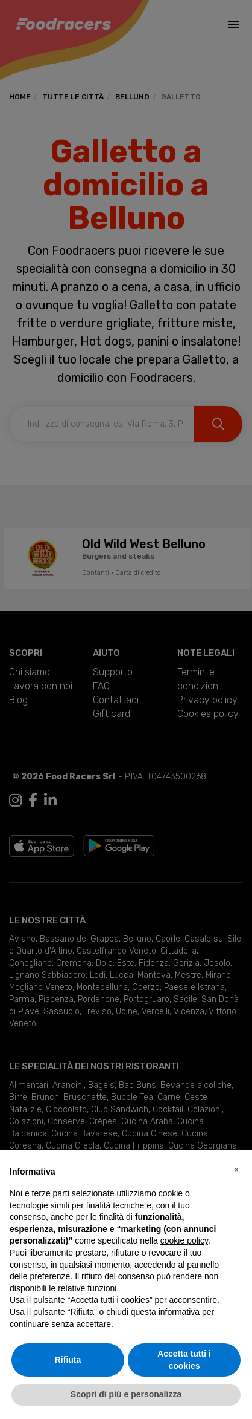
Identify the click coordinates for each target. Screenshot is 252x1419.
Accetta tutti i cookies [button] (184, 1360)
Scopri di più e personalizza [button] (126, 1394)
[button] (236, 1169)
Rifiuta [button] (68, 1360)
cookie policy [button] (184, 1240)
